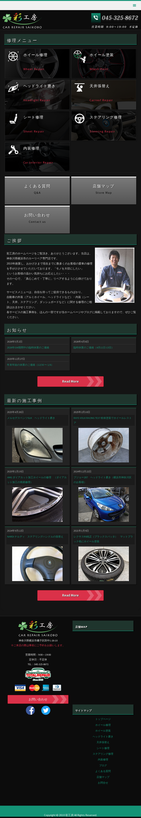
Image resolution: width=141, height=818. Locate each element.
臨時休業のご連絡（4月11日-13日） (93, 347)
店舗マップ (103, 778)
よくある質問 (103, 772)
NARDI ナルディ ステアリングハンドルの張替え (35, 537)
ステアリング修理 (103, 755)
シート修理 (103, 749)
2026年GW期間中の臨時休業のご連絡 (28, 347)
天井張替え (103, 743)
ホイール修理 (103, 726)
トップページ (103, 720)
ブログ (103, 766)
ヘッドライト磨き (103, 737)
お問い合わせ (38, 700)
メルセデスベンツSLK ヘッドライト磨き (31, 418)
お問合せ (103, 783)
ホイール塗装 (103, 731)
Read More (70, 381)
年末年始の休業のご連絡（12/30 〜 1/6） (30, 364)
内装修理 (103, 760)
